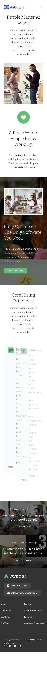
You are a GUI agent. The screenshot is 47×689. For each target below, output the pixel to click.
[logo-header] (14, 5)
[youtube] (15, 646)
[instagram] (20, 646)
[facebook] (5, 646)
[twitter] (10, 646)
